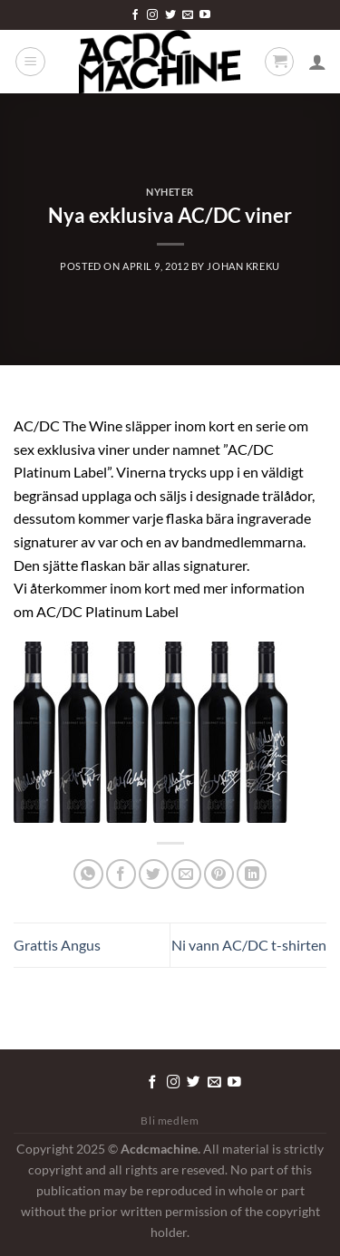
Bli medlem (170, 1120)
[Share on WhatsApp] (88, 874)
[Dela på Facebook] (121, 874)
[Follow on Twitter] (170, 15)
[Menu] (30, 61)
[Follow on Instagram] (152, 15)
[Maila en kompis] (186, 874)
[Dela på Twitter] (154, 874)
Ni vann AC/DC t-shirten (248, 944)
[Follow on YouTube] (204, 15)
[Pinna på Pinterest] (219, 874)
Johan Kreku (243, 266)
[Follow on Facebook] (135, 15)
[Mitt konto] (317, 62)
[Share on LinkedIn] (252, 874)
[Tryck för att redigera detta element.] (108, 1079)
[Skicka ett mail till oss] (187, 15)
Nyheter (170, 192)
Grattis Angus (57, 944)
